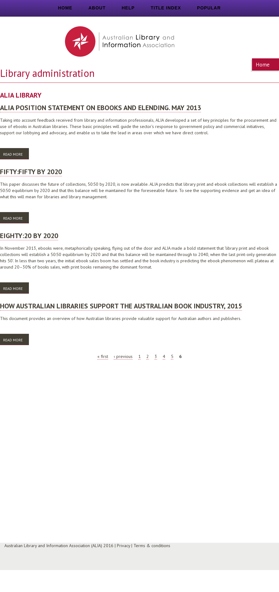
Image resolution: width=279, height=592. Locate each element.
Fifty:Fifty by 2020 (31, 171)
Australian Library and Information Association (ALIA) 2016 (58, 545)
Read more (16, 154)
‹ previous (123, 356)
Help (128, 7)
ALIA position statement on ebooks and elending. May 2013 (100, 107)
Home (65, 7)
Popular (209, 7)
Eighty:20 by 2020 (29, 235)
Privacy (123, 545)
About (97, 7)
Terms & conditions (152, 545)
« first (102, 356)
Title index (166, 7)
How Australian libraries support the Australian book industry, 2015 (121, 305)
